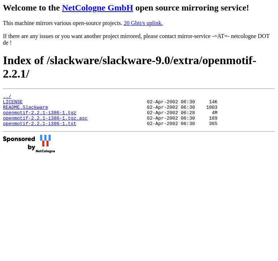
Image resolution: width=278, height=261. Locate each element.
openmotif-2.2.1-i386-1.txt (39, 130)
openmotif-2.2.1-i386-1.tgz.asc (45, 123)
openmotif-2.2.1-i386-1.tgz (39, 116)
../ (7, 97)
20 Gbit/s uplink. (143, 23)
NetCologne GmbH (97, 7)
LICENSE (13, 103)
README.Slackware (25, 110)
